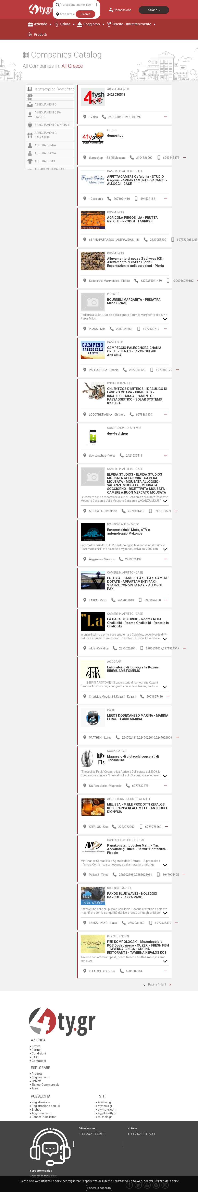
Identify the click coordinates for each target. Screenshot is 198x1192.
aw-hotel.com (107, 1106)
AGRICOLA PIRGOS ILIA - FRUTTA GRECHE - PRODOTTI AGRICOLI (132, 219)
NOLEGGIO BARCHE (119, 885)
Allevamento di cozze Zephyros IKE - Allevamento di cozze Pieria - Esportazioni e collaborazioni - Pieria (135, 261)
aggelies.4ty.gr (107, 1110)
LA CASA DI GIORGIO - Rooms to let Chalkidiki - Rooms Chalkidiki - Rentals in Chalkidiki (138, 620)
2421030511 (116, 95)
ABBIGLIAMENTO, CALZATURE (46, 135)
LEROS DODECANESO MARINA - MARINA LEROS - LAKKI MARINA (137, 714)
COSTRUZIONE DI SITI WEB (124, 426)
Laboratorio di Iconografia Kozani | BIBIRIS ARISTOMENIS (133, 666)
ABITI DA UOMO (45, 161)
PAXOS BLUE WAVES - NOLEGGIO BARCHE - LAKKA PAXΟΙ (132, 892)
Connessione (122, 10)
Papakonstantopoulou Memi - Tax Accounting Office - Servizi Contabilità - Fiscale (137, 845)
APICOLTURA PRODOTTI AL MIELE (129, 796)
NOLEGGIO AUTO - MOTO (123, 522)
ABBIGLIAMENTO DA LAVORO (48, 115)
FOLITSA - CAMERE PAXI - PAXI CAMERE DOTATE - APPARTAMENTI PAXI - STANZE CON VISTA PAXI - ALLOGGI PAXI (137, 581)
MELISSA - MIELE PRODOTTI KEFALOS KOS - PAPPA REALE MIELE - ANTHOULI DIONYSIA (137, 805)
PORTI (111, 707)
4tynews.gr (105, 1102)
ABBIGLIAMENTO (46, 104)
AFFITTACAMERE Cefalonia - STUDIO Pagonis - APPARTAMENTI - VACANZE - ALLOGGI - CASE (137, 179)
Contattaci (39, 1057)
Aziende (40, 24)
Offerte (36, 1077)
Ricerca (85, 14)
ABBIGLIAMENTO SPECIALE (52, 125)
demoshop (115, 135)
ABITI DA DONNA (45, 145)
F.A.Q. (35, 1054)
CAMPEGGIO (115, 341)
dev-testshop (117, 432)
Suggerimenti (40, 1074)
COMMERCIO (115, 211)
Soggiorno (91, 24)
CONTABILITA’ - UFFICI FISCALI (126, 837)
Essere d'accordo (99, 1188)
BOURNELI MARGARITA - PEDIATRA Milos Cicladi (134, 300)
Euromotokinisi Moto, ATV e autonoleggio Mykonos (128, 530)
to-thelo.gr (105, 1113)
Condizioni (39, 1050)
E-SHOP (112, 130)
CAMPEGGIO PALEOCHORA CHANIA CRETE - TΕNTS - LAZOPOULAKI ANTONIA (134, 350)
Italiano (154, 10)
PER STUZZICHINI (118, 933)
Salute (65, 24)
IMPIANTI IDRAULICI (119, 382)
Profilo (36, 1043)
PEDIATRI (113, 293)
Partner (36, 1046)
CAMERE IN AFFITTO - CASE (125, 170)
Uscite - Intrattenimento (132, 24)
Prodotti (40, 34)
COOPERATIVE (116, 748)
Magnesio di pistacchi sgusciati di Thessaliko (133, 755)
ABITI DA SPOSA (45, 153)
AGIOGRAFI (114, 659)
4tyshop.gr (105, 1099)
